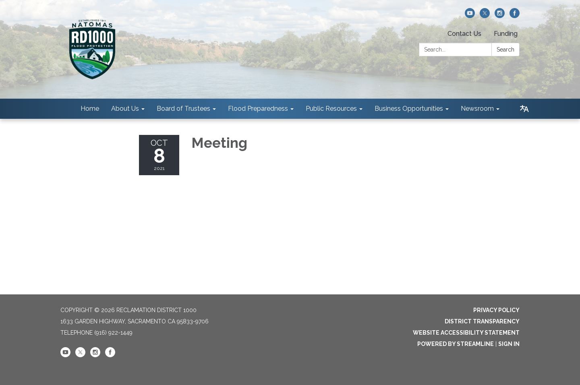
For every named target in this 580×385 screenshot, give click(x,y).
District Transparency (482, 321)
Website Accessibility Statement (466, 332)
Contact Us (464, 33)
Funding (506, 33)
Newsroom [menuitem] (477, 108)
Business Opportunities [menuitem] (409, 108)
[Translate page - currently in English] (524, 109)
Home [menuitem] (90, 108)
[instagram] (500, 16)
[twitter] (485, 16)
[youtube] (470, 16)
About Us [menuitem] (125, 108)
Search (505, 49)
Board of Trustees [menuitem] (183, 108)
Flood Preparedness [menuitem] (258, 108)
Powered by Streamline (455, 344)
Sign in (509, 344)
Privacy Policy (496, 310)
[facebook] (515, 16)
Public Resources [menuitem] (331, 108)
